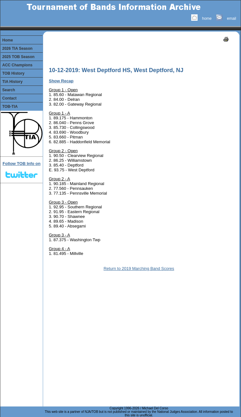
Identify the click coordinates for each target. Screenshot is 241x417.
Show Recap (61, 80)
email (231, 18)
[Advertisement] (86, 52)
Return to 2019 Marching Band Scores (138, 268)
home (207, 18)
